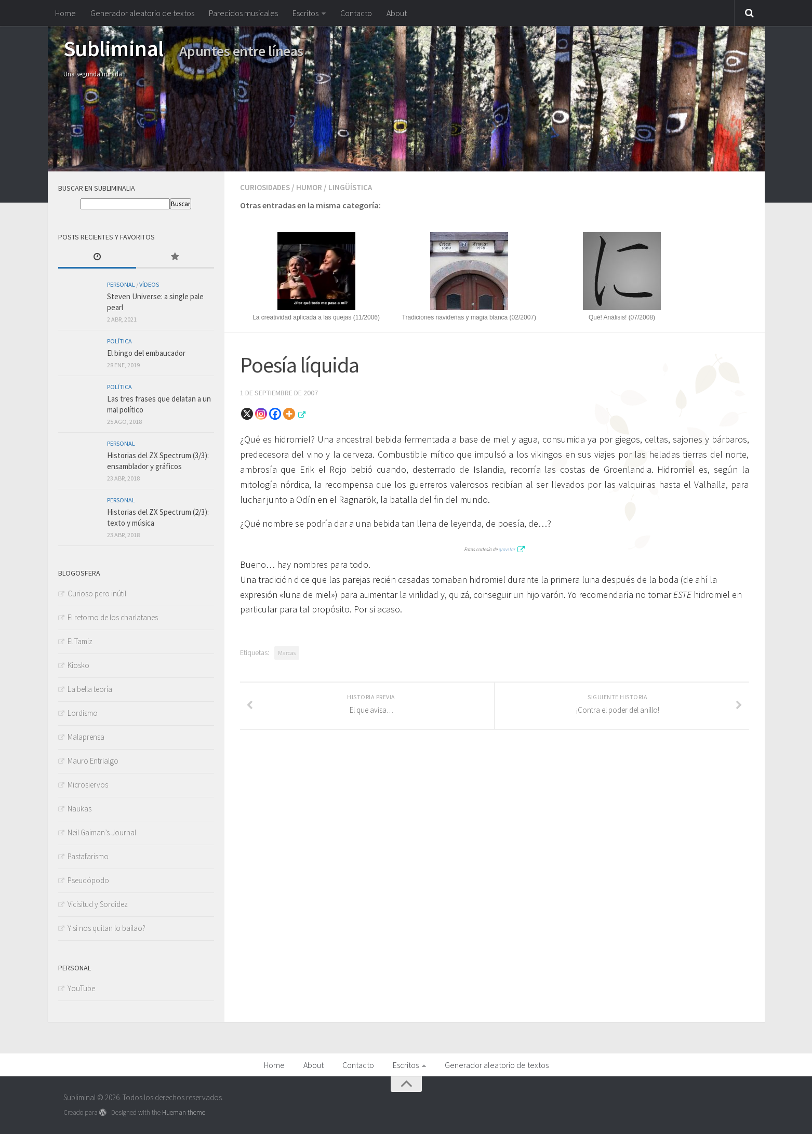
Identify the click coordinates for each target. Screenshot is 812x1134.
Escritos (305, 13)
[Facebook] (275, 413)
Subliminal (113, 48)
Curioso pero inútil (97, 593)
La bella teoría (90, 689)
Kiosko (78, 665)
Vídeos (149, 284)
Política (119, 341)
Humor (312, 187)
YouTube (81, 988)
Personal (121, 284)
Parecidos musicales (243, 13)
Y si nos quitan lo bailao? (106, 928)
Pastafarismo (88, 856)
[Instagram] (261, 413)
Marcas (287, 652)
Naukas (79, 808)
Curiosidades (266, 187)
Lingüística (354, 187)
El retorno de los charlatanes (113, 617)
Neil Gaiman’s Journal (102, 832)
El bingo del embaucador (146, 353)
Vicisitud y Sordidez (98, 904)
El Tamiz (80, 641)
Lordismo (83, 713)
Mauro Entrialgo (93, 761)
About (397, 13)
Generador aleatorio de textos (142, 13)
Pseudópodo (88, 880)
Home (65, 13)
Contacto (356, 13)
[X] (247, 413)
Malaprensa (86, 737)
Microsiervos (88, 785)
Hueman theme (183, 1112)
